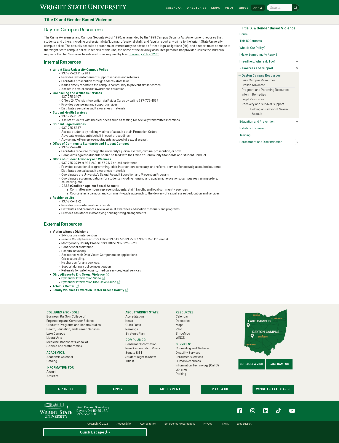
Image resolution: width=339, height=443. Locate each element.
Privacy (207, 423)
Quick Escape (95, 432)
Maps (215, 7)
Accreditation (148, 423)
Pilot (229, 7)
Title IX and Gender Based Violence (78, 19)
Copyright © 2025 (97, 423)
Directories (196, 7)
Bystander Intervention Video (81, 278)
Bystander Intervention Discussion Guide (88, 282)
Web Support (244, 423)
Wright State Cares (273, 389)
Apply (118, 389)
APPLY (257, 7)
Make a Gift (221, 389)
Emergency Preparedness (180, 423)
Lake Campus (279, 364)
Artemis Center (64, 286)
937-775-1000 (86, 414)
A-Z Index (66, 389)
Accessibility (124, 423)
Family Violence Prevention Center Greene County (88, 290)
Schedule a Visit (252, 364)
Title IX (225, 423)
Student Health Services (70, 112)
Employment (169, 389)
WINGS (243, 7)
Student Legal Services (69, 124)
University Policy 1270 (143, 54)
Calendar (174, 7)
